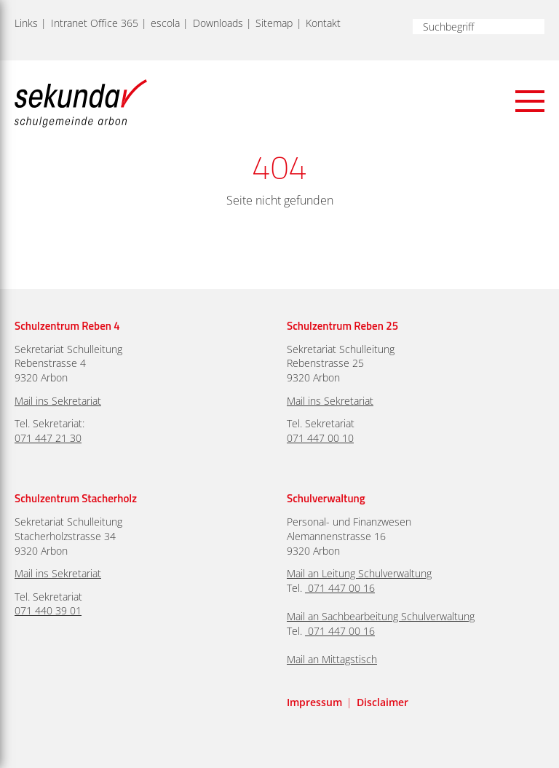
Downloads (218, 23)
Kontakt (323, 23)
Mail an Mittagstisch (332, 659)
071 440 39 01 (48, 610)
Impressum (314, 702)
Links (26, 23)
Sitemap (274, 23)
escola (165, 23)
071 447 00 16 (341, 588)
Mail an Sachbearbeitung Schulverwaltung (381, 616)
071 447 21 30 (48, 438)
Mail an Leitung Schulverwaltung (359, 573)
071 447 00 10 (320, 438)
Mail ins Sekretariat (58, 401)
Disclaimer (382, 702)
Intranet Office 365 (94, 23)
